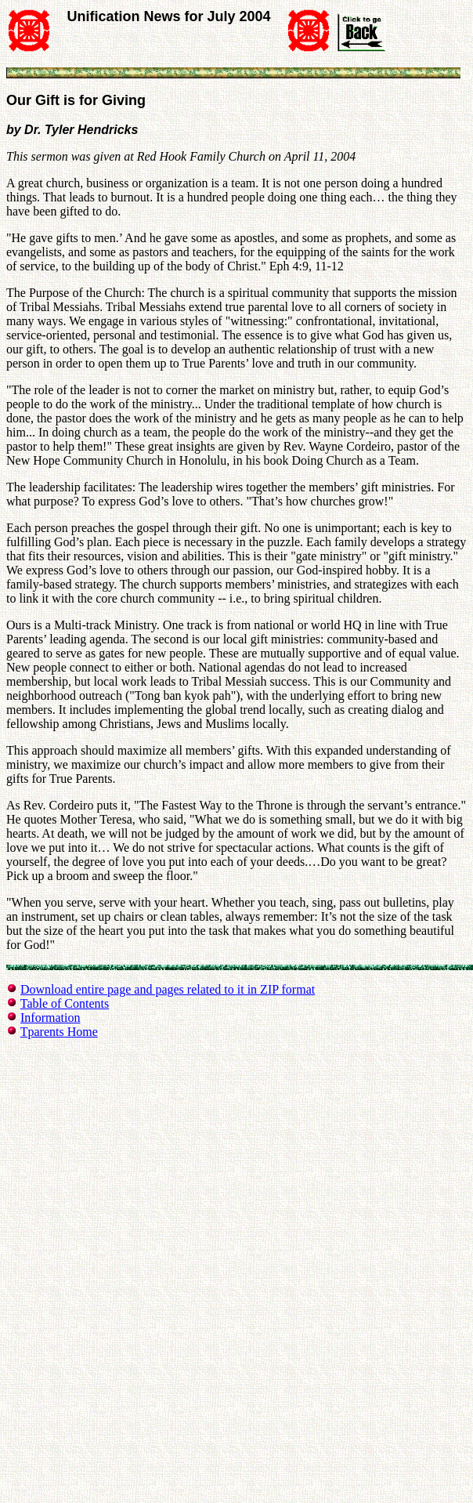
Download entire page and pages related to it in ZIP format (167, 989)
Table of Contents (65, 1003)
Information (50, 1017)
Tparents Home (59, 1031)
